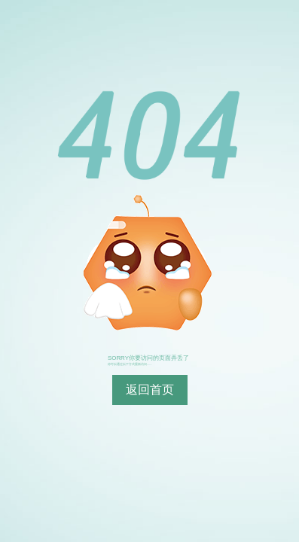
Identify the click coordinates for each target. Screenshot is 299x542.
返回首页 (150, 389)
